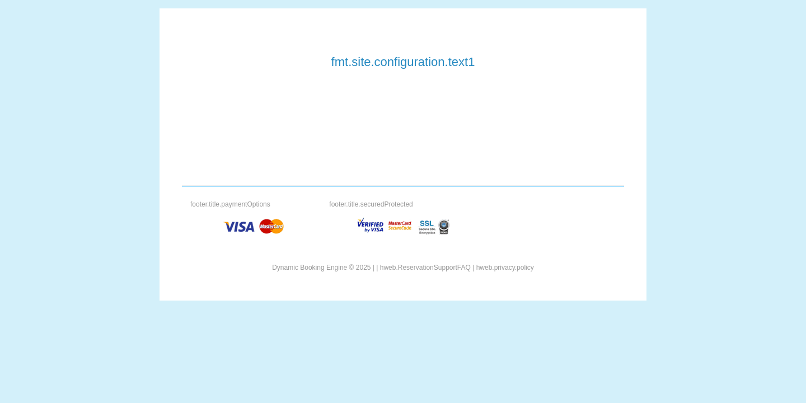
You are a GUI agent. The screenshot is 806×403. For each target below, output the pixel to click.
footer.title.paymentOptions (230, 204)
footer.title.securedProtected (371, 204)
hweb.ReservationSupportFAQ (425, 267)
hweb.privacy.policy (505, 267)
